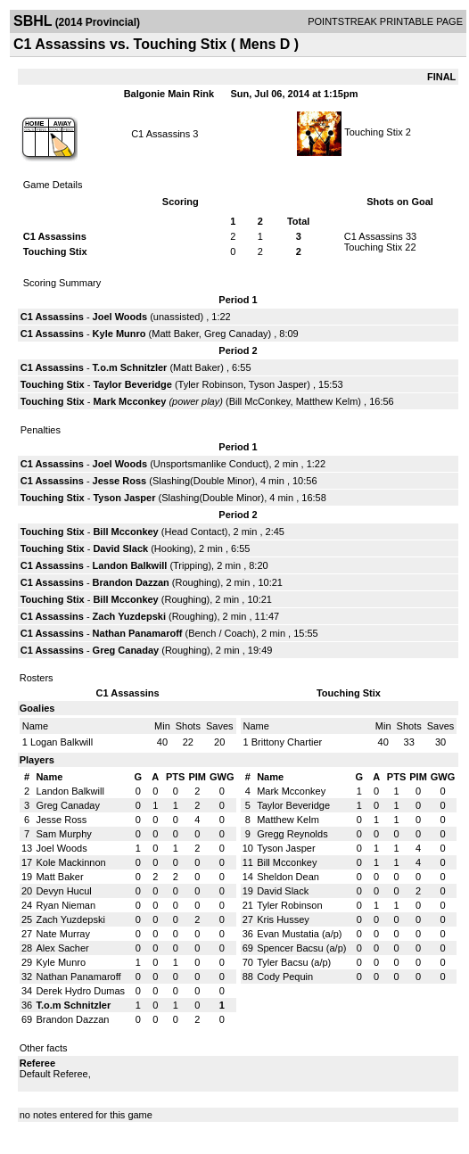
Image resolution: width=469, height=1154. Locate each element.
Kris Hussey (283, 919)
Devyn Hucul (63, 891)
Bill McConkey (260, 401)
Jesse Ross (120, 480)
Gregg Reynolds (292, 833)
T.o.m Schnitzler (130, 367)
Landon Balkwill (130, 565)
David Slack (120, 548)
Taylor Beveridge (132, 384)
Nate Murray (63, 933)
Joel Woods (120, 316)
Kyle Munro (119, 333)
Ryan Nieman (65, 905)
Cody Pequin (285, 976)
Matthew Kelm (327, 401)
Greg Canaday (236, 333)
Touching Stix (373, 132)
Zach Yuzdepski (129, 616)
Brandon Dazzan (131, 582)
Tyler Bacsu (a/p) (294, 962)
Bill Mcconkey (125, 531)
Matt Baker (175, 333)
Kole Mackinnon (70, 862)
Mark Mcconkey (129, 401)
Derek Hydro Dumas (80, 990)
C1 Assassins (160, 133)
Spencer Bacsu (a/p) (301, 948)
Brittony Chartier (286, 742)
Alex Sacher (62, 948)
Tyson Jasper (278, 384)
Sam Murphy (63, 833)
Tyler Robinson (210, 384)
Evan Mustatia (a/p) (299, 933)
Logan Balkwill (61, 742)
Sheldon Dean (288, 876)
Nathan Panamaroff (138, 633)
